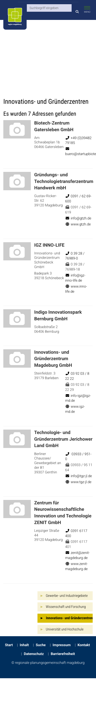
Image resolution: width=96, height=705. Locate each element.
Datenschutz (34, 654)
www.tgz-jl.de (78, 482)
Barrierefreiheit (63, 654)
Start (9, 645)
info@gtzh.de (78, 218)
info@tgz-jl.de (78, 476)
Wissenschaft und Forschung (66, 607)
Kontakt (84, 645)
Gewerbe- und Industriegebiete (67, 596)
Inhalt (24, 645)
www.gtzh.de (78, 224)
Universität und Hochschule (65, 629)
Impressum (62, 645)
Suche (41, 645)
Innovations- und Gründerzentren (69, 618)
